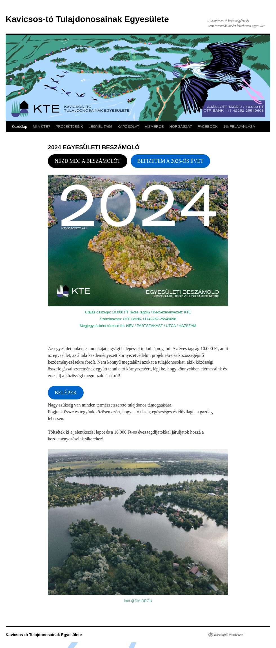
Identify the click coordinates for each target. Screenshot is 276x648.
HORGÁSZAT (181, 126)
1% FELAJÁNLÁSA (239, 126)
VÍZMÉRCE (154, 126)
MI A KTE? (41, 126)
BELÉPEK (66, 393)
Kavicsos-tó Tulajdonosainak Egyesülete (87, 19)
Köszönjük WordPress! (229, 635)
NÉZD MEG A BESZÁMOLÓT (88, 161)
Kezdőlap (19, 126)
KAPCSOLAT (128, 126)
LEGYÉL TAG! (100, 126)
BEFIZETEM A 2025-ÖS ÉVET (170, 161)
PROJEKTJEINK (69, 126)
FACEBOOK (207, 126)
